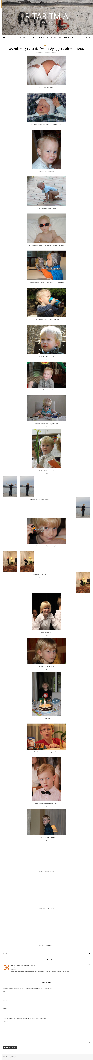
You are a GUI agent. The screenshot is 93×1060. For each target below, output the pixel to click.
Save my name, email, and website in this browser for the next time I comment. (25, 1018)
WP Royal (13, 1057)
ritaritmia (46, 16)
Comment (6, 1021)
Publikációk (32, 37)
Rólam (22, 37)
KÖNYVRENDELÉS (56, 37)
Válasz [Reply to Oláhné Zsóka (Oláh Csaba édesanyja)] (88, 965)
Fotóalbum (43, 37)
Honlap (5, 1008)
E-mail (5, 1000)
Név (4, 992)
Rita (6, 953)
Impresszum (68, 37)
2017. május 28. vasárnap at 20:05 (18, 967)
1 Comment (54, 52)
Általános (46, 45)
